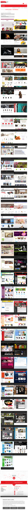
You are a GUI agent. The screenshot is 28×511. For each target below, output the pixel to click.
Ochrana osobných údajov (6, 505)
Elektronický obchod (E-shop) (4, 16)
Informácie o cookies (13, 505)
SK (23, 3)
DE (26, 3)
